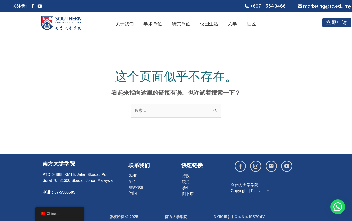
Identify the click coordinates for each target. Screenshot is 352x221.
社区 (252, 24)
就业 (133, 176)
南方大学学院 (59, 164)
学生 (186, 188)
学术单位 (155, 24)
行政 (186, 176)
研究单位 (183, 24)
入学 (234, 24)
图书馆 (188, 194)
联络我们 (137, 187)
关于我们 (127, 24)
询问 (133, 193)
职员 (186, 182)
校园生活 (210, 24)
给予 (133, 181)
